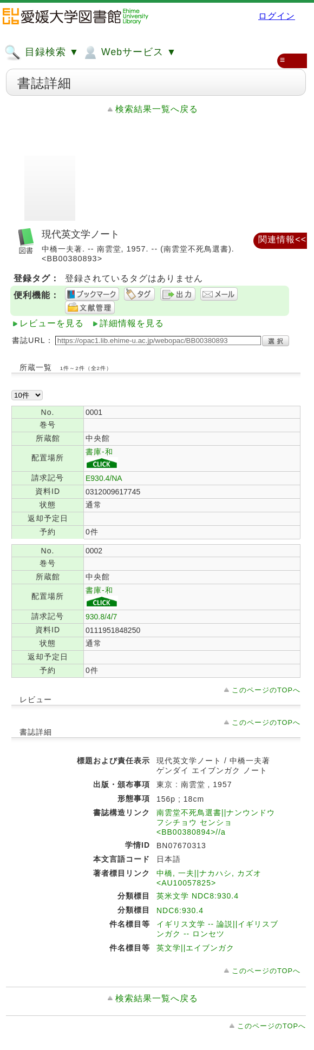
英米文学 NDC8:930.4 (197, 895)
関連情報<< (282, 239)
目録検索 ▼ (41, 52)
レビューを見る (51, 323)
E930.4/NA (104, 478)
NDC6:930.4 (180, 910)
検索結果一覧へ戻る (156, 109)
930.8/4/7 (101, 616)
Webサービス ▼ (129, 52)
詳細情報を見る (132, 323)
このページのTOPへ (266, 690)
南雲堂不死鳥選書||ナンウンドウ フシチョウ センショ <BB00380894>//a (215, 822)
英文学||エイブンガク (195, 947)
